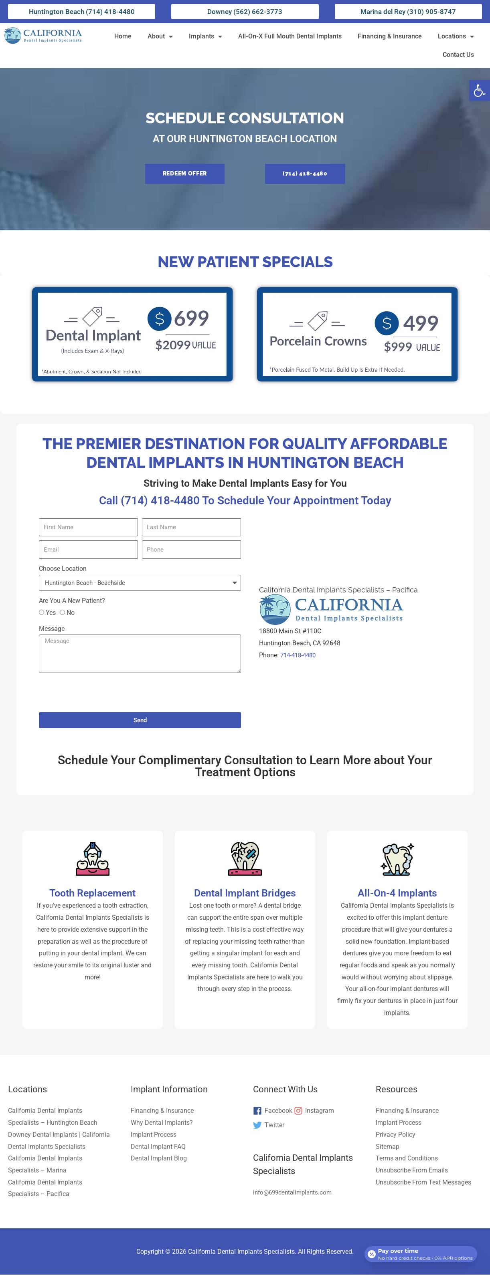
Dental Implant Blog (159, 1158)
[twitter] (268, 1126)
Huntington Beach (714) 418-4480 (81, 11)
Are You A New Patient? (72, 601)
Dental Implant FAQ (158, 1147)
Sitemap (387, 1147)
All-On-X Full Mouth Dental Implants (290, 36)
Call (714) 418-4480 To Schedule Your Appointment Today (245, 500)
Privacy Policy (395, 1135)
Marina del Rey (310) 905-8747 (408, 11)
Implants (205, 36)
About (160, 36)
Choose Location (63, 568)
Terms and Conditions (407, 1158)
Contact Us (458, 54)
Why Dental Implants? (162, 1123)
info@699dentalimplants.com (295, 1192)
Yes (51, 613)
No (71, 613)
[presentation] (100, 693)
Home (123, 36)
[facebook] (272, 1112)
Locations (456, 36)
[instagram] (314, 1112)
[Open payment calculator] (419, 1251)
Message (52, 629)
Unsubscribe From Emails (412, 1170)
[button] (479, 90)
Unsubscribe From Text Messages (423, 1182)
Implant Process (153, 1135)
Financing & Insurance (390, 36)
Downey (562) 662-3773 (245, 11)
